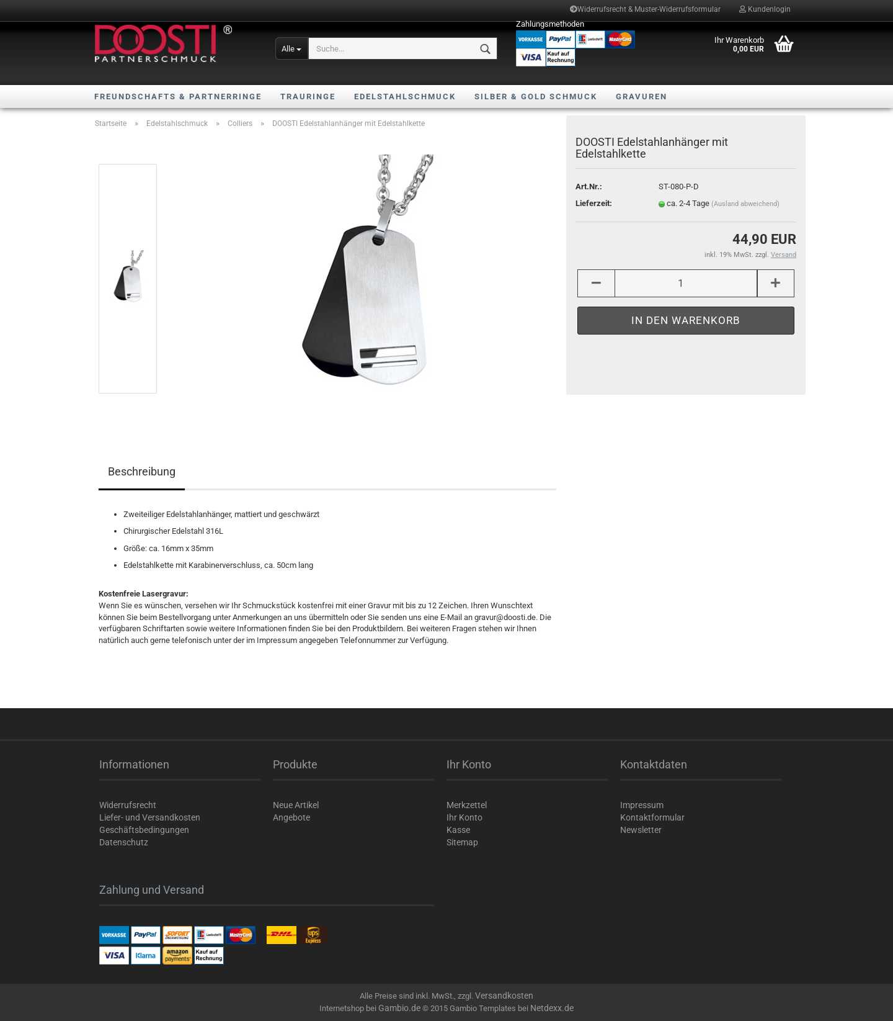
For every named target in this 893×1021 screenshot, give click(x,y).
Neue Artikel (296, 805)
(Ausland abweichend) (745, 204)
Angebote (291, 817)
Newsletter (641, 830)
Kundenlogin (765, 9)
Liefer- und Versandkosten (149, 817)
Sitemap (462, 842)
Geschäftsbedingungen (144, 830)
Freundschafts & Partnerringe (178, 96)
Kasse (458, 830)
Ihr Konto (464, 817)
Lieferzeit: (593, 203)
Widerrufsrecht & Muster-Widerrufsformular (645, 9)
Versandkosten (504, 996)
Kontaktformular (652, 817)
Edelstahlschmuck (405, 96)
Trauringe (307, 96)
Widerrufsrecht (127, 805)
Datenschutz (123, 842)
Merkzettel (466, 805)
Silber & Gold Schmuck (535, 96)
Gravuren (641, 96)
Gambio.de (399, 1008)
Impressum (642, 805)
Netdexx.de (552, 1008)
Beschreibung (141, 471)
